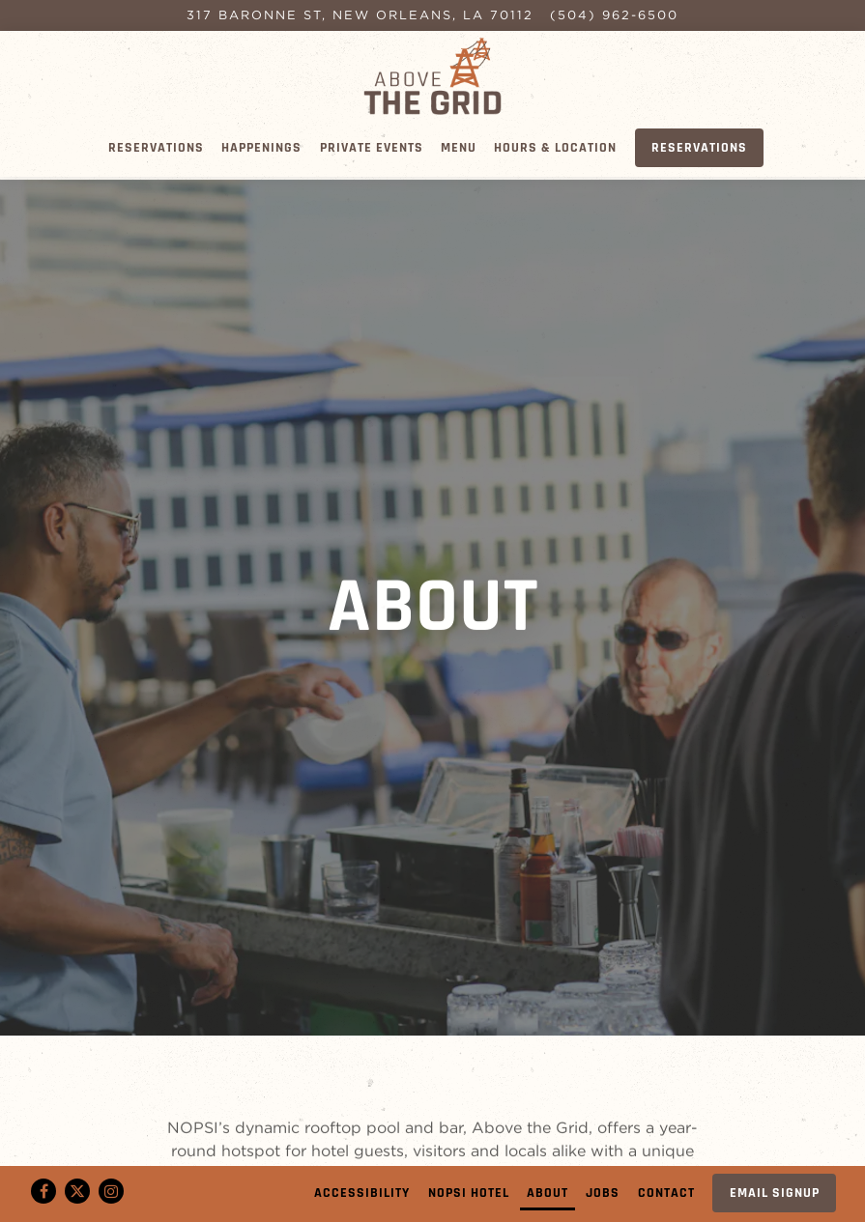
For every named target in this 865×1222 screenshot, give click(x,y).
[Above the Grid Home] (432, 74)
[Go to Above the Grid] (360, 15)
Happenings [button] (261, 147)
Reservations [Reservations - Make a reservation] (699, 147)
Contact (666, 1193)
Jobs (603, 1193)
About (547, 1193)
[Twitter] (77, 1191)
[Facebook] (43, 1191)
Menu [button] (458, 147)
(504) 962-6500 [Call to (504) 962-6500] (614, 14)
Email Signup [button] (775, 1193)
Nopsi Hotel (468, 1193)
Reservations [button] (156, 147)
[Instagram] (111, 1191)
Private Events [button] (371, 147)
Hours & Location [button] (555, 147)
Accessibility (362, 1193)
